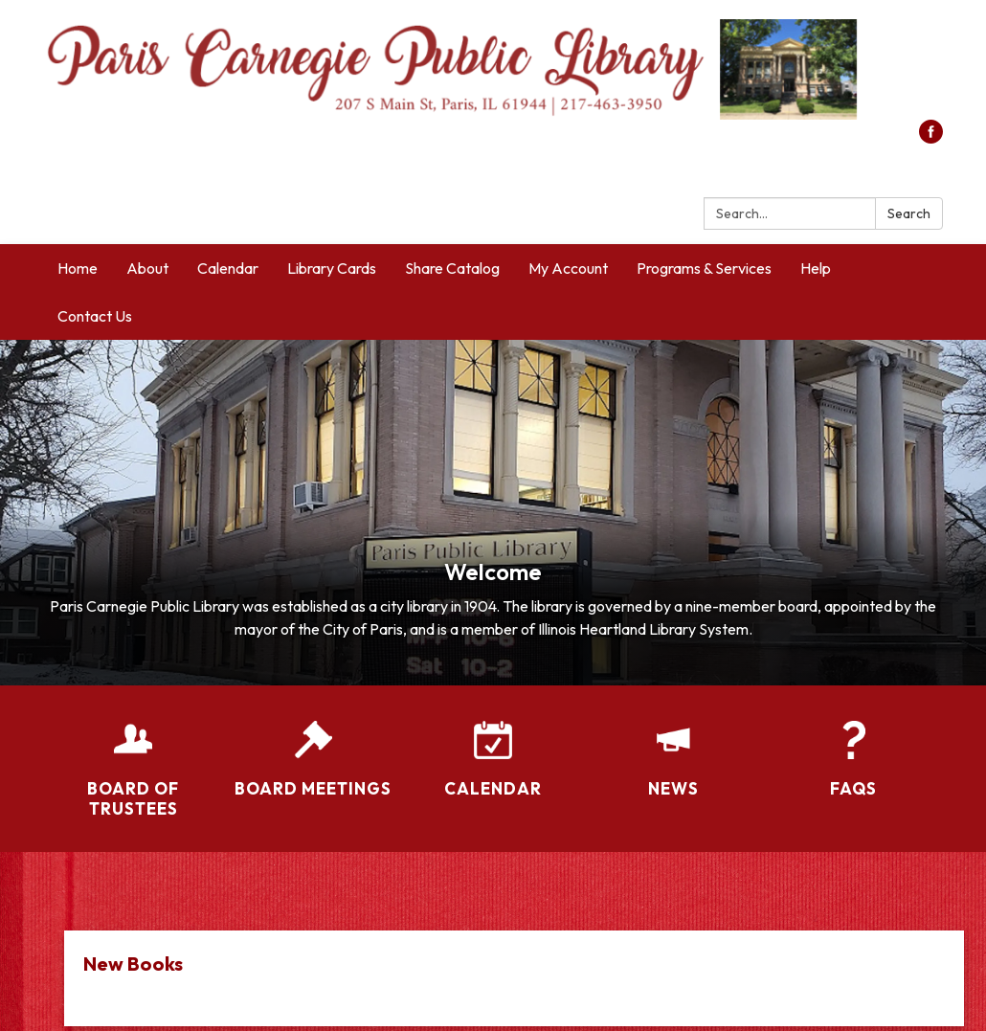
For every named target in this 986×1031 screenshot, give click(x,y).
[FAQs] (852, 746)
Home (77, 268)
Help (815, 268)
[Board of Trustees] (133, 757)
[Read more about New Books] (514, 978)
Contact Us (94, 315)
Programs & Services (704, 268)
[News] (672, 746)
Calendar (227, 268)
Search (908, 213)
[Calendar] (493, 746)
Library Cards (331, 268)
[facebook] (931, 137)
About (147, 268)
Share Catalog (452, 268)
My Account (568, 268)
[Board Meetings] (313, 746)
